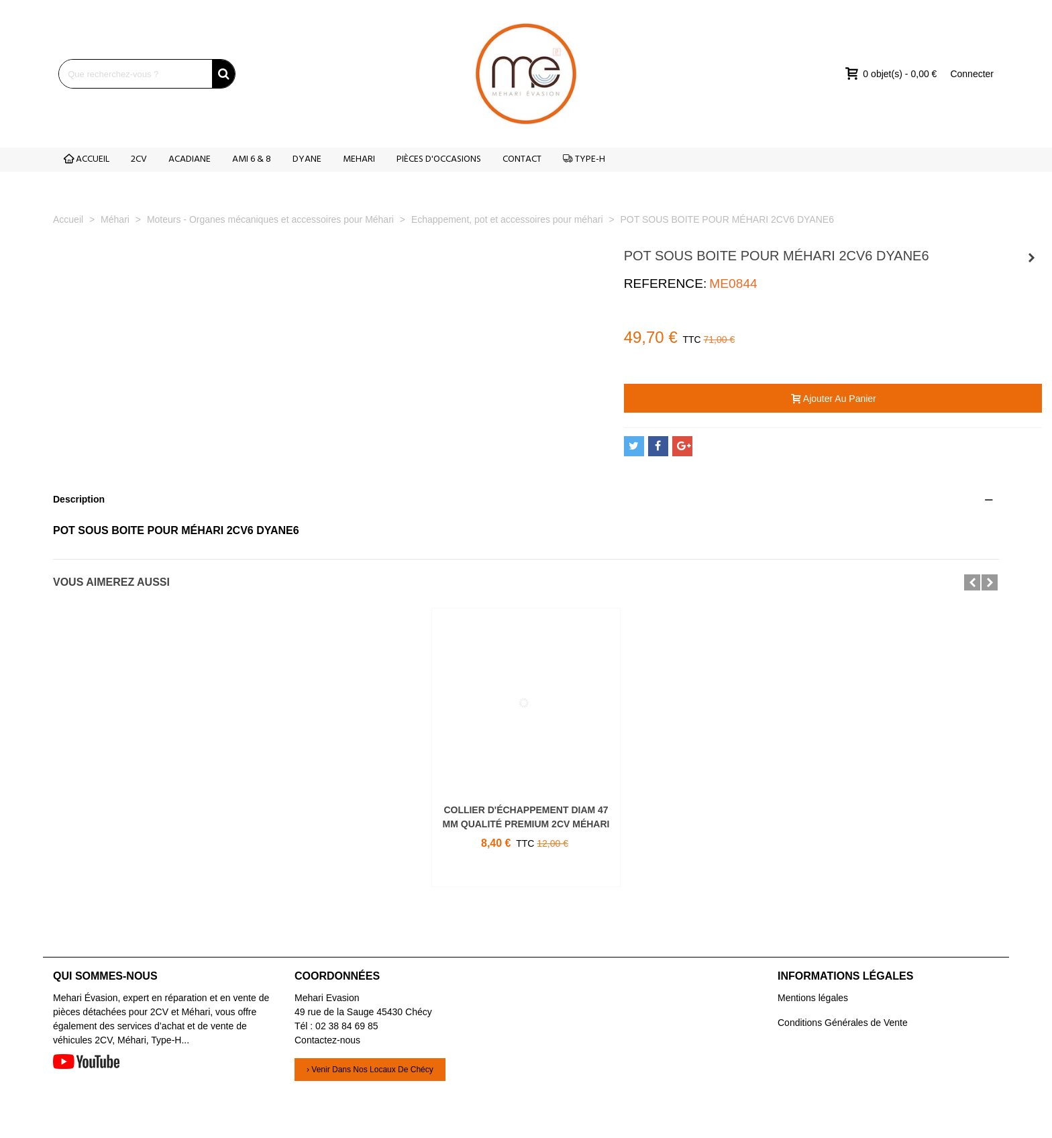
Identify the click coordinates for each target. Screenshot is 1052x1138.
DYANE (307, 159)
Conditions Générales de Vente (843, 1022)
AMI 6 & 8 (251, 159)
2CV (139, 159)
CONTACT (522, 159)
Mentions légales (813, 997)
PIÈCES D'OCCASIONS (439, 159)
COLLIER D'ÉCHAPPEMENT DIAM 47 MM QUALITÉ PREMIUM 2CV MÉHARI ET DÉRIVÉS (526, 824)
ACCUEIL (86, 159)
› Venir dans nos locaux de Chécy (370, 1069)
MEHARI (359, 159)
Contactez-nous (327, 1040)
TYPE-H (584, 159)
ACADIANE (189, 159)
